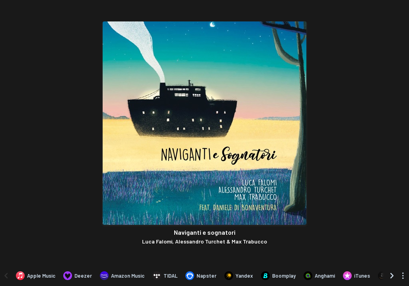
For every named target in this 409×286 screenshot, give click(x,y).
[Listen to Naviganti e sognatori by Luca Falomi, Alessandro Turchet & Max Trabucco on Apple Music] (35, 275)
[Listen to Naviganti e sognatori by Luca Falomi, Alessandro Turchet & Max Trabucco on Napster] (201, 275)
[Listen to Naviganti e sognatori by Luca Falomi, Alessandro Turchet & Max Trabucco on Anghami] (319, 275)
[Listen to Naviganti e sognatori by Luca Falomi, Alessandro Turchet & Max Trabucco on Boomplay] (278, 275)
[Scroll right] (392, 275)
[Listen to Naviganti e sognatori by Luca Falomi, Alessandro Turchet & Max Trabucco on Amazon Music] (122, 275)
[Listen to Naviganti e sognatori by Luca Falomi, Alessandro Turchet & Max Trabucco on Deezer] (77, 275)
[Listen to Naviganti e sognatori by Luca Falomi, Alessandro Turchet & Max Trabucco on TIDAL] (165, 275)
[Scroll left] (6, 275)
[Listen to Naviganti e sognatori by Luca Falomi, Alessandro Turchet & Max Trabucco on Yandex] (238, 275)
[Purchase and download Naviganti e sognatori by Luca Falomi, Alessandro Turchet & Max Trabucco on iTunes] (356, 275)
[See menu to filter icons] (403, 275)
